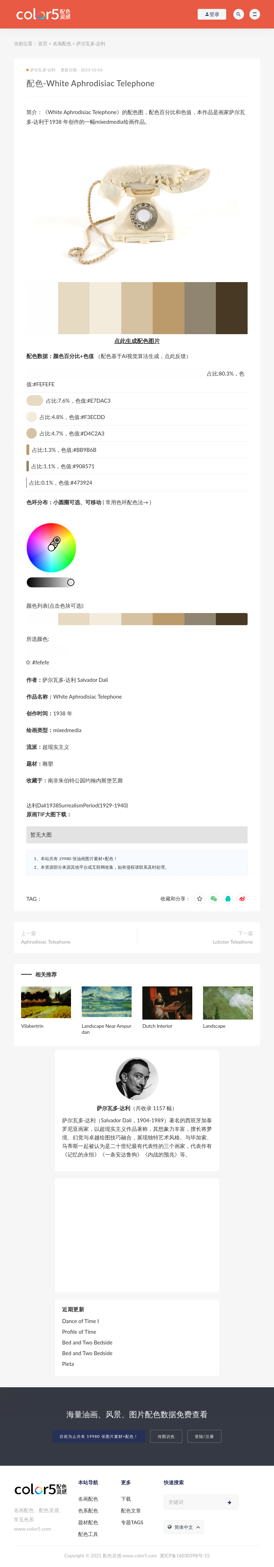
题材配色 (88, 1522)
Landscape (214, 1026)
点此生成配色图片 (137, 340)
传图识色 (166, 1436)
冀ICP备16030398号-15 (184, 1555)
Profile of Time (79, 1331)
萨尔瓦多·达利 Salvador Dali (75, 680)
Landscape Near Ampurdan (106, 1029)
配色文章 (131, 1510)
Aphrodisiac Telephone (46, 942)
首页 (42, 43)
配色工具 (88, 1534)
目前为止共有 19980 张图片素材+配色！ (99, 1436)
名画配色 (62, 43)
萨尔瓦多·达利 (90, 43)
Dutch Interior (157, 1026)
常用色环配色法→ (127, 502)
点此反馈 (175, 356)
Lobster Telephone (233, 942)
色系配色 (88, 1510)
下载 (126, 1499)
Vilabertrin (32, 1026)
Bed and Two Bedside (87, 1342)
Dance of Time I (80, 1321)
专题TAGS (132, 1522)
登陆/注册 (204, 1436)
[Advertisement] (137, 1235)
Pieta (68, 1364)
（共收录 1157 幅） (137, 1108)
